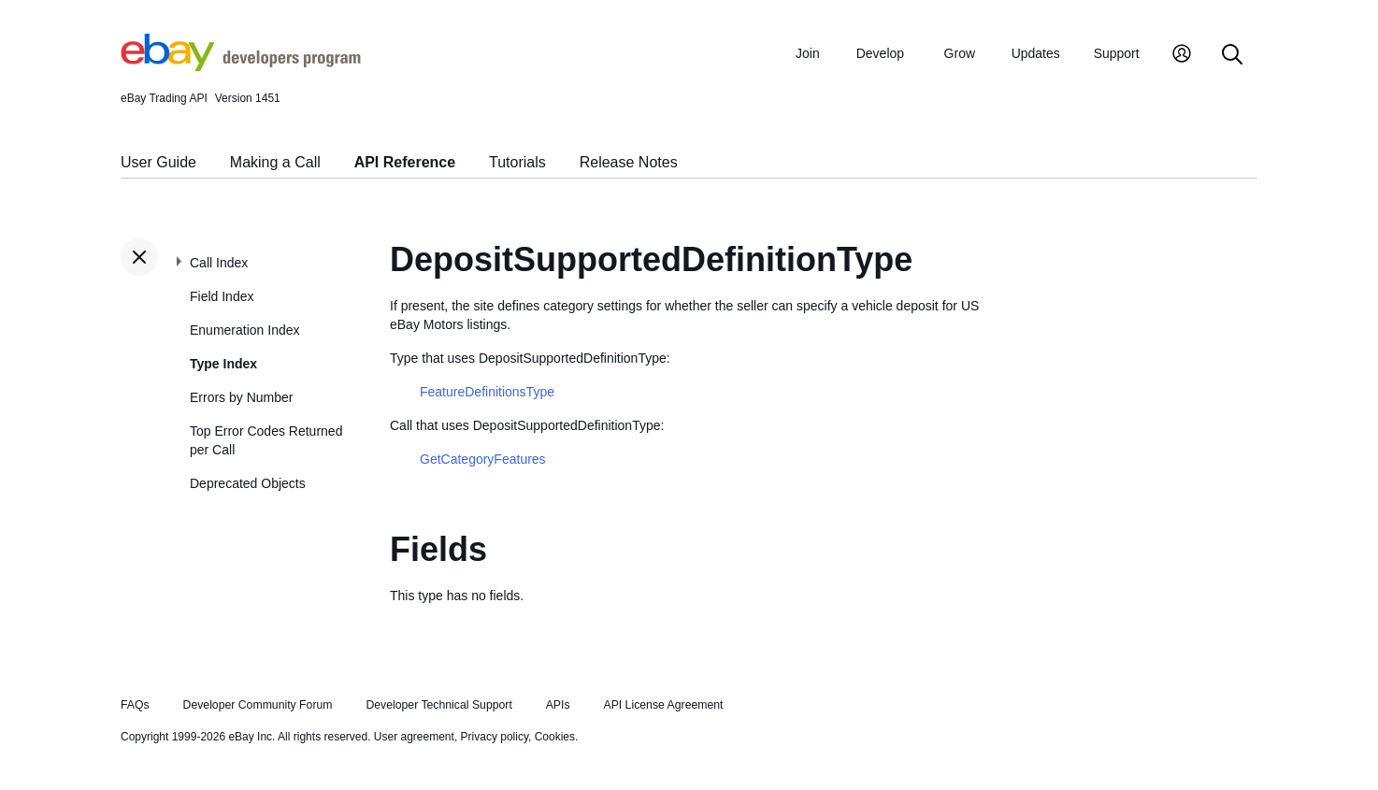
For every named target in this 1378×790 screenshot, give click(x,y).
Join (808, 53)
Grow (959, 53)
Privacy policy (494, 736)
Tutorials (517, 162)
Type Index (223, 363)
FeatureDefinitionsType (487, 391)
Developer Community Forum (258, 704)
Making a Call (275, 162)
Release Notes (629, 162)
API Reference (405, 162)
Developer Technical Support (438, 704)
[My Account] (1181, 55)
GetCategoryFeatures (483, 459)
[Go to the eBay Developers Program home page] (241, 66)
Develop (880, 53)
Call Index (219, 262)
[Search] (1232, 55)
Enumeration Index (245, 330)
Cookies (555, 736)
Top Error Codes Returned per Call (266, 440)
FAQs (135, 704)
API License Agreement (663, 704)
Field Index (221, 296)
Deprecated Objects (248, 483)
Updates (1036, 53)
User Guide (158, 162)
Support (1117, 53)
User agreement (414, 736)
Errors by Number (241, 397)
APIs (558, 704)
